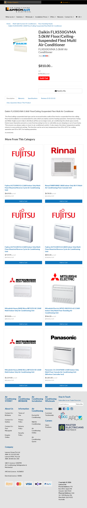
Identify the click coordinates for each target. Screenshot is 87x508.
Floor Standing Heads (45, 24)
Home (9, 24)
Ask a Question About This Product (19, 103)
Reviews (48, 98)
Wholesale (29, 17)
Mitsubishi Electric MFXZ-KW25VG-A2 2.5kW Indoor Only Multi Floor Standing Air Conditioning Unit (62, 310)
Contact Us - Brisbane (9, 414)
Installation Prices (42, 17)
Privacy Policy (20, 421)
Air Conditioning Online (36, 431)
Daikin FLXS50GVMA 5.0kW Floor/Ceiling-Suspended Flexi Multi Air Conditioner (35, 26)
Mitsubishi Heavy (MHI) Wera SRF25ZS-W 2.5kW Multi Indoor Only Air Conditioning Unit (23, 309)
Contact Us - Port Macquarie (9, 428)
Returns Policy (21, 427)
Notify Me (60, 91)
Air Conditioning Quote (36, 439)
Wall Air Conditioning (36, 423)
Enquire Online (7, 436)
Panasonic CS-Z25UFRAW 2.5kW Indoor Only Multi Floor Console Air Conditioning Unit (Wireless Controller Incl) (62, 372)
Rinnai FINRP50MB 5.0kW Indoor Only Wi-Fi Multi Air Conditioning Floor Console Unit (63, 187)
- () (79, 17)
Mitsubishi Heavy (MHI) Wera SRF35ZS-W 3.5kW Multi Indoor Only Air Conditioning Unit (23, 371)
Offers (53, 17)
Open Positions (48, 426)
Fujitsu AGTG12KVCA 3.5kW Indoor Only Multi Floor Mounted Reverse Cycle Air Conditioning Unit (22, 249)
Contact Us (69, 17)
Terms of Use (21, 414)
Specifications (32, 98)
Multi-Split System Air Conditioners (24, 24)
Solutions (20, 17)
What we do (10, 17)
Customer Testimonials (49, 414)
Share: (44, 56)
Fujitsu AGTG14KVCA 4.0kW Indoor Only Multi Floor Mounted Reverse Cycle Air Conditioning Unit (63, 249)
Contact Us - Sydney (9, 421)
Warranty (60, 17)
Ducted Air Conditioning (36, 416)
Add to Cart (23, 201)
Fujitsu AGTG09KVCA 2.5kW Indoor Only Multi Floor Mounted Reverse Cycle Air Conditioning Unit (22, 188)
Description (10, 98)
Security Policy (21, 434)
